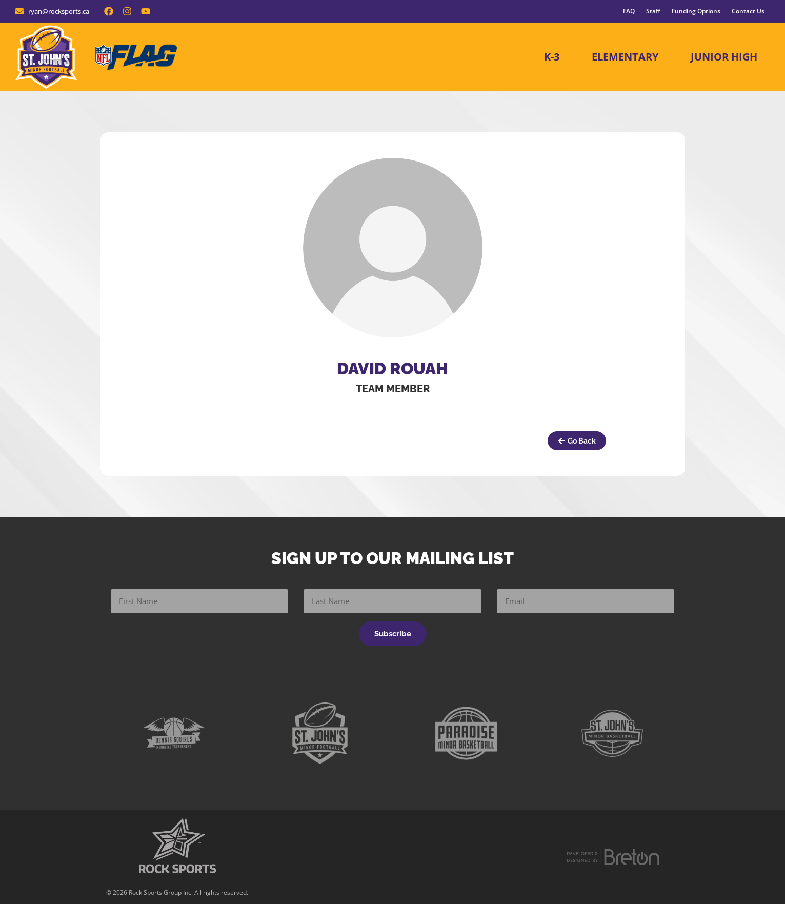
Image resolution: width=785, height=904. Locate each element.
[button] (577, 440)
